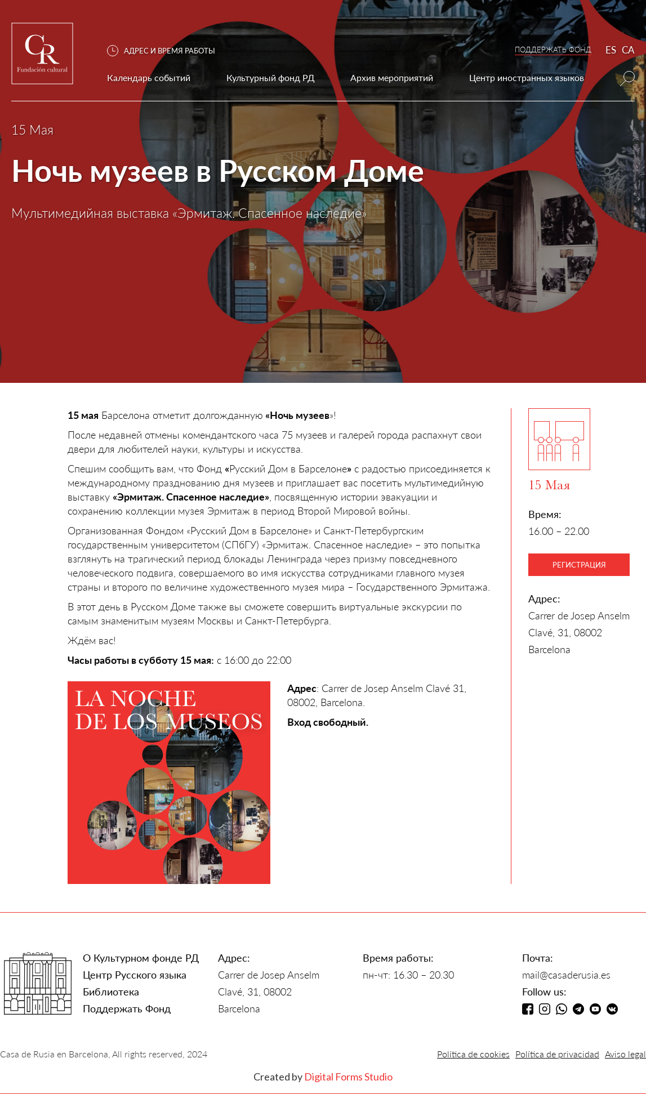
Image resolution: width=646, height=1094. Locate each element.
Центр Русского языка (134, 974)
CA (628, 50)
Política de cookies (473, 1053)
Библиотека (111, 991)
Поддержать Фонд (127, 1008)
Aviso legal (625, 1053)
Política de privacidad (557, 1053)
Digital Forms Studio (348, 1076)
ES (610, 50)
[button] (166, 51)
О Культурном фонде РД (141, 957)
